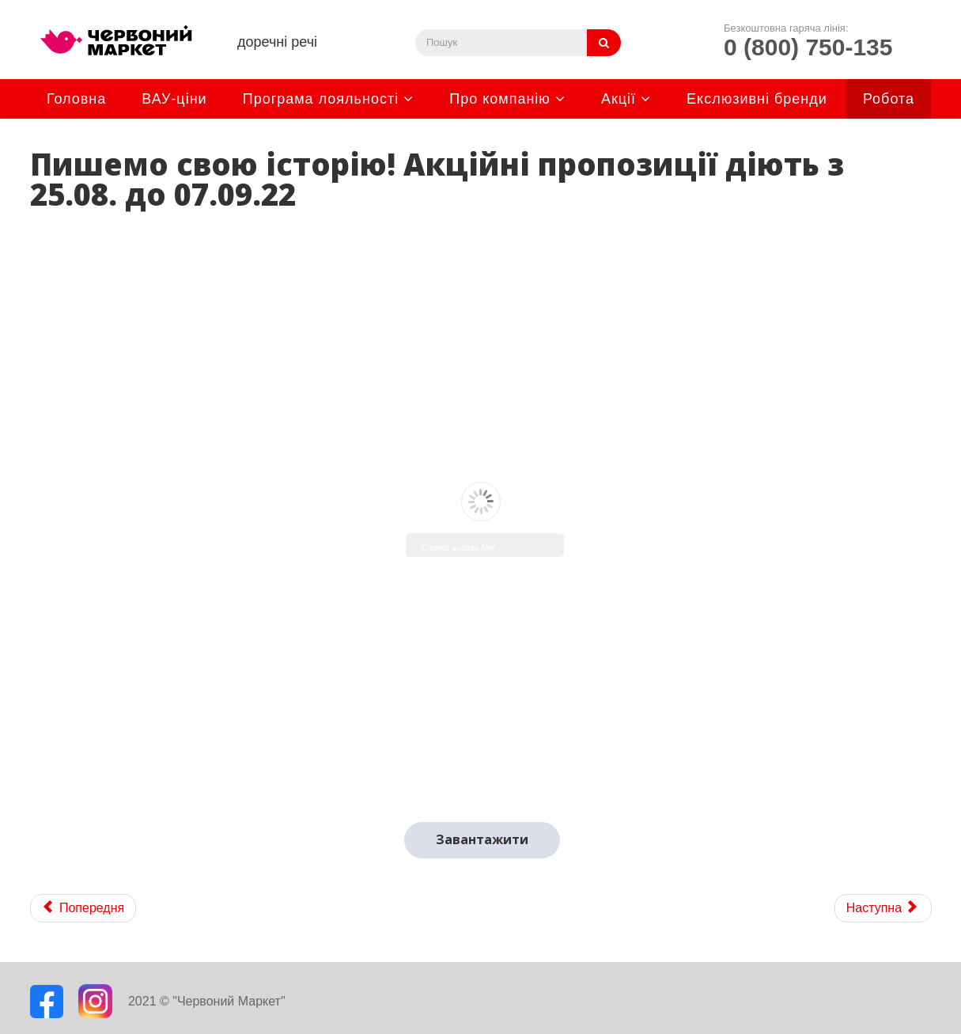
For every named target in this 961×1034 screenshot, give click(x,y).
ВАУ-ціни (174, 99)
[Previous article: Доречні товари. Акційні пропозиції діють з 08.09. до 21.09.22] (83, 908)
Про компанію (499, 99)
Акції (618, 99)
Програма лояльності (321, 99)
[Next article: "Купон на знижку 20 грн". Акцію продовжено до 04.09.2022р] (883, 908)
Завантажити (482, 839)
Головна (76, 99)
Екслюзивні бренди (757, 99)
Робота (888, 99)
